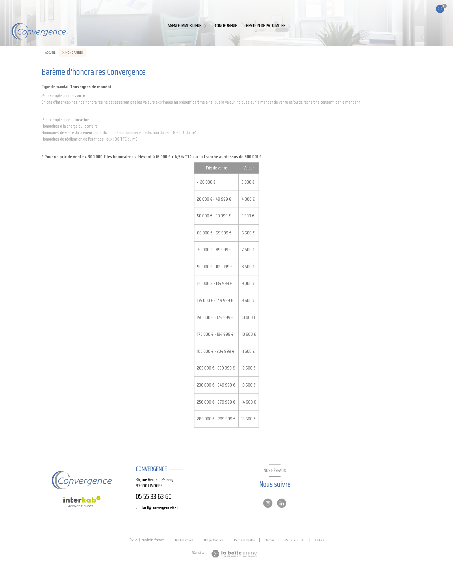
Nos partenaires (213, 540)
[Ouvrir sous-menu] (206, 25)
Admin (270, 540)
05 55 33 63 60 (154, 496)
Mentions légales (244, 540)
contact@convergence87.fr (158, 507)
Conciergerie (226, 25)
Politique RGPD (294, 540)
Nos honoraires (184, 540)
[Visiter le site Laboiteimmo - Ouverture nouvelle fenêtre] (234, 553)
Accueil (50, 52)
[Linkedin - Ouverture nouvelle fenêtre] (281, 503)
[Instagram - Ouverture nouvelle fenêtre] (267, 503)
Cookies (319, 540)
